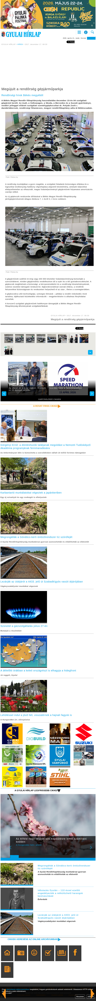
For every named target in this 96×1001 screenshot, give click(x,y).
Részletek (80, 996)
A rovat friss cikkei (45, 408)
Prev (13, 852)
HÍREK (20, 44)
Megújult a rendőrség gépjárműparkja (63, 320)
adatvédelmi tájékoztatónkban (17, 989)
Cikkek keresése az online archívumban (32, 942)
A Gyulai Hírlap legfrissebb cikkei (36, 794)
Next (92, 852)
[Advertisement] (48, 66)
